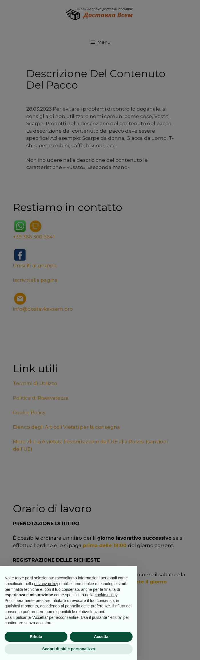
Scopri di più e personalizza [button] (68, 649)
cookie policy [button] (106, 595)
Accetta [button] (101, 636)
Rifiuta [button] (36, 636)
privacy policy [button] (46, 583)
